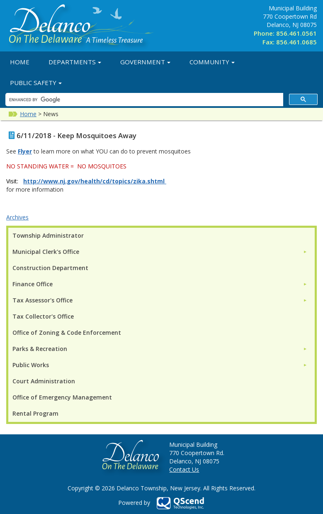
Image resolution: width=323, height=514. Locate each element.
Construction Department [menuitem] (50, 268)
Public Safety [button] (36, 82)
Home (19, 62)
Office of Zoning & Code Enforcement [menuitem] (66, 332)
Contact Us (184, 469)
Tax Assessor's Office (42, 300)
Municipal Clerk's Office (45, 252)
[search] (143, 100)
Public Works (30, 365)
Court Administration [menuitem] (43, 381)
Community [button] (212, 62)
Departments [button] (75, 62)
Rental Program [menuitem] (35, 413)
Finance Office (32, 284)
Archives (17, 217)
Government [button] (145, 62)
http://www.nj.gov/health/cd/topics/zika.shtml (94, 181)
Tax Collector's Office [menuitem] (43, 316)
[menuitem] (159, 251)
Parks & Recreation (39, 349)
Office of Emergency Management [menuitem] (62, 397)
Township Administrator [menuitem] (48, 235)
